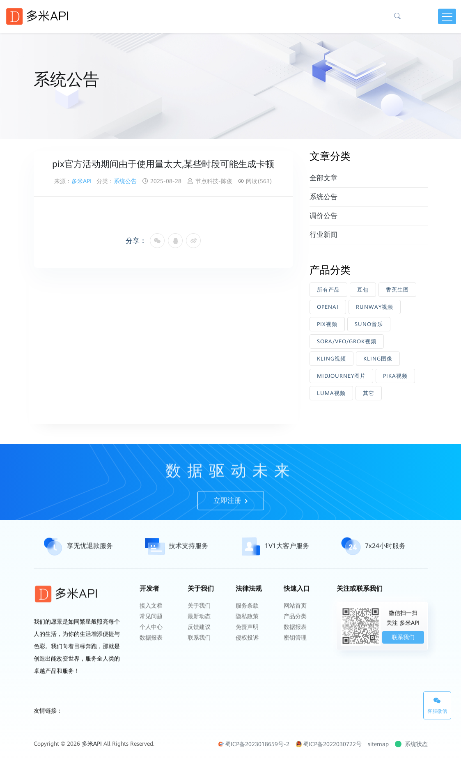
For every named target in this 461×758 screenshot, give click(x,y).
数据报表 (151, 654)
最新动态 (199, 632)
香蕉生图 (397, 290)
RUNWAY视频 (374, 307)
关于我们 (199, 622)
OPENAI (328, 307)
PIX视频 (327, 324)
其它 (368, 393)
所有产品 (328, 290)
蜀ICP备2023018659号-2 (253, 744)
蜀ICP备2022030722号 (329, 744)
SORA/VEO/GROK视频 (346, 341)
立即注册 (230, 517)
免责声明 (247, 643)
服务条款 (247, 622)
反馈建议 (199, 643)
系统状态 (412, 744)
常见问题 (151, 632)
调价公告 (323, 215)
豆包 (363, 290)
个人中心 (151, 643)
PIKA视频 (395, 376)
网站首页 (295, 622)
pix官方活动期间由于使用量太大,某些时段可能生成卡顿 (163, 164)
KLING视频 (331, 359)
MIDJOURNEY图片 (341, 376)
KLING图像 (377, 359)
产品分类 (295, 632)
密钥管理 (295, 654)
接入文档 (151, 622)
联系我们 (199, 654)
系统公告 (125, 181)
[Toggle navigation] (447, 16)
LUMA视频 (331, 393)
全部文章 (323, 178)
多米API (81, 181)
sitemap (378, 744)
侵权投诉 (247, 654)
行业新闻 (323, 234)
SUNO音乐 (369, 324)
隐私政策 (247, 632)
